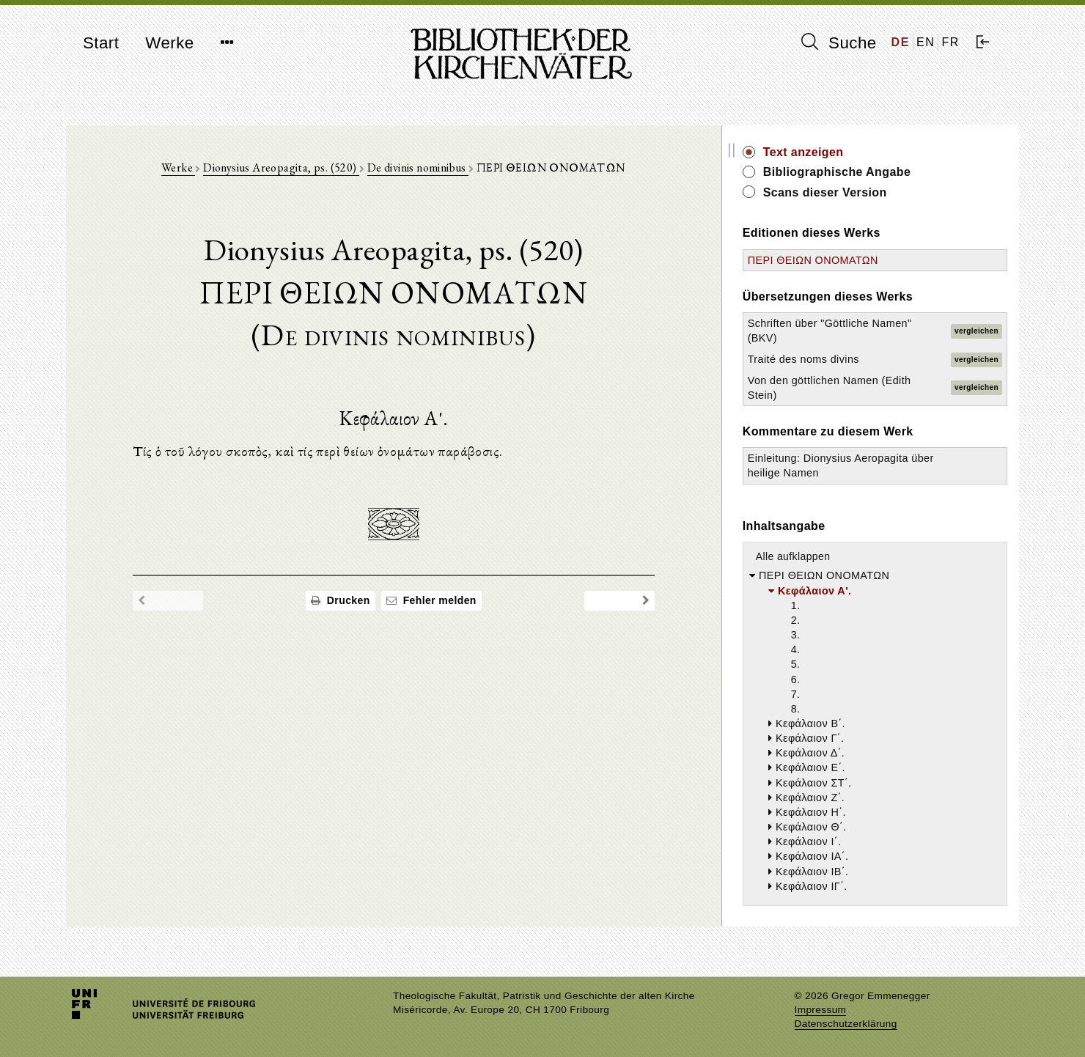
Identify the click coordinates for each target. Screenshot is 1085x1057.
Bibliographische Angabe (897, 172)
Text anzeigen (863, 152)
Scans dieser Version (884, 192)
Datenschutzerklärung (846, 1023)
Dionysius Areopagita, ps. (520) (311, 169)
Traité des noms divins (863, 359)
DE (900, 42)
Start (101, 43)
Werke (169, 43)
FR (950, 42)
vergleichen (976, 331)
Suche (838, 42)
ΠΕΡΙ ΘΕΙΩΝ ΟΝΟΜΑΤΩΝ (872, 260)
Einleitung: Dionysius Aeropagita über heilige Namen (864, 472)
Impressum (821, 1009)
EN (925, 42)
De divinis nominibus (448, 169)
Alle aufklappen (852, 572)
